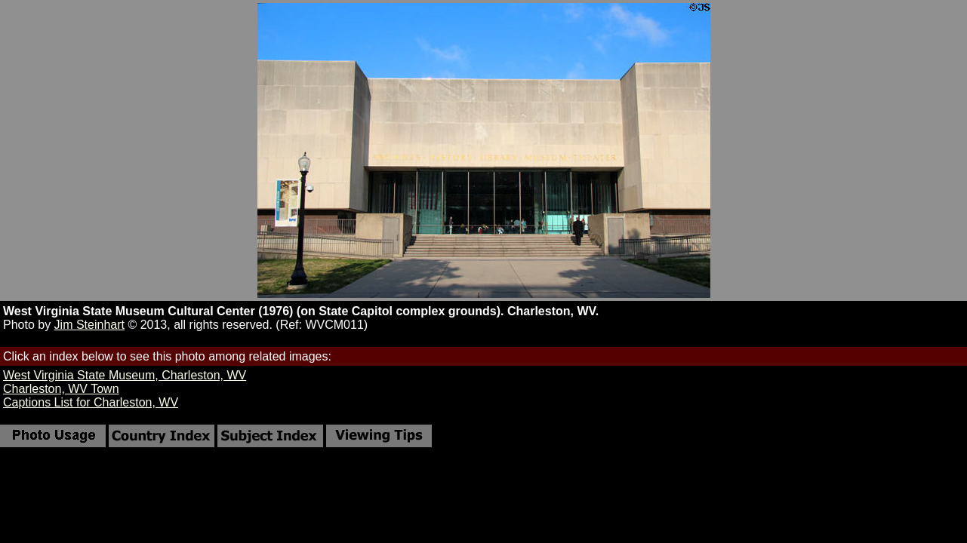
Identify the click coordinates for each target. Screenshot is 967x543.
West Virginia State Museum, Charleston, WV (124, 375)
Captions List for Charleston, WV (90, 402)
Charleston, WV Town (61, 388)
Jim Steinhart (89, 324)
